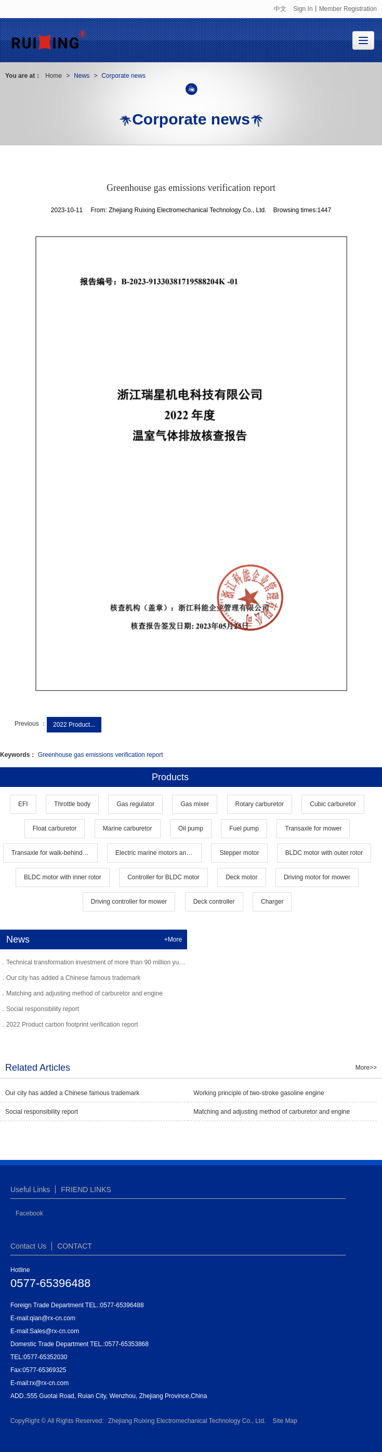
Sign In (302, 8)
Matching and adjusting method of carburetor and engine (84, 993)
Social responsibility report (42, 1009)
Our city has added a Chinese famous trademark (73, 977)
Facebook (29, 1213)
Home (53, 75)
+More (173, 939)
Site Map (285, 1421)
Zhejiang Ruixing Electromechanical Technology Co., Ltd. (187, 1421)
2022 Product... (74, 724)
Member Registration (348, 8)
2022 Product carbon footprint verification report (72, 1024)
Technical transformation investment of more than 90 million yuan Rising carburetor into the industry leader (153, 962)
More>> (366, 1067)
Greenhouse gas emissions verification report (100, 754)
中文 (280, 8)
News (81, 75)
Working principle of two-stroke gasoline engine (258, 1093)
